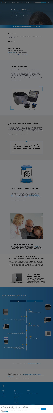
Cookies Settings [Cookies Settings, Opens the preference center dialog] (37, 408)
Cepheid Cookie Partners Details (5, 412)
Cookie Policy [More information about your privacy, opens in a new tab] (6, 411)
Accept (43, 408)
